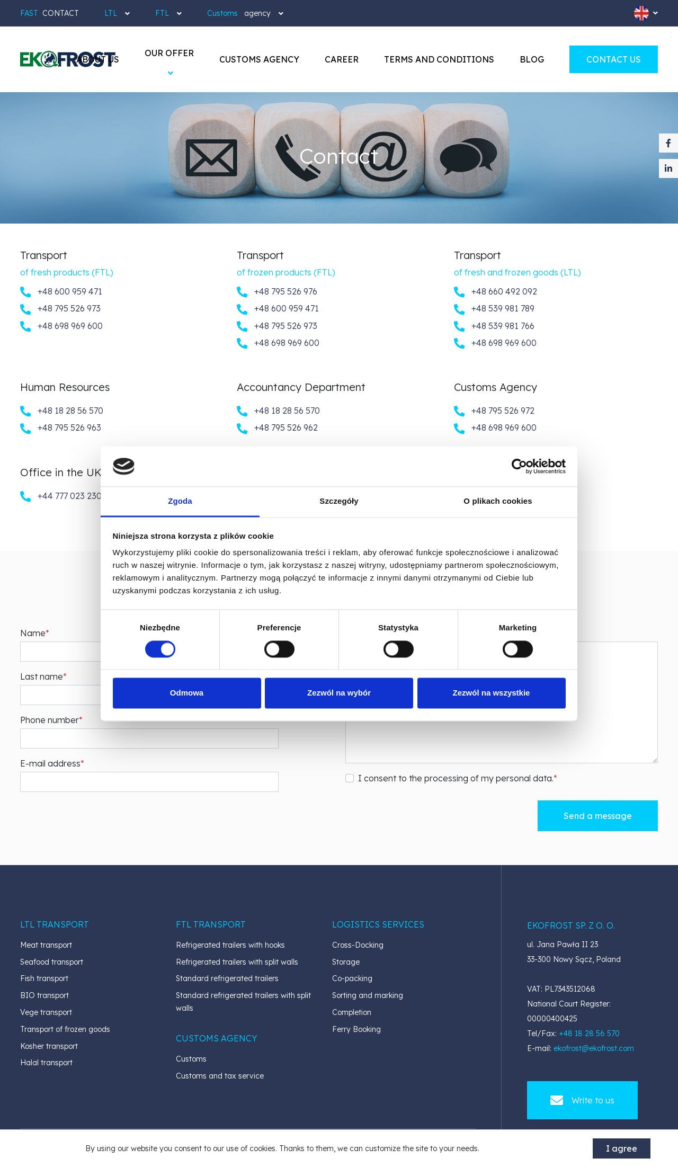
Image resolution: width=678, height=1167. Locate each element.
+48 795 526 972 (494, 411)
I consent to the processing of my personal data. (456, 778)
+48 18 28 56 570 (61, 411)
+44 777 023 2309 (63, 496)
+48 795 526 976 (277, 292)
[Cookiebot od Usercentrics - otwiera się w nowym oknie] (519, 466)
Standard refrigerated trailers (227, 978)
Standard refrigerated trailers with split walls (243, 1002)
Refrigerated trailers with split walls (237, 962)
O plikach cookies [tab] (497, 501)
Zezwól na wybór (339, 693)
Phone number (49, 720)
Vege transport (46, 1012)
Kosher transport (49, 1046)
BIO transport (44, 995)
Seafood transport (51, 962)
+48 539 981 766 (494, 326)
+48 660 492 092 (495, 292)
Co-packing (352, 978)
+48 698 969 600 (61, 326)
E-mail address (50, 763)
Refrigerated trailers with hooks (230, 945)
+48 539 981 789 (494, 309)
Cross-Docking (357, 945)
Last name (41, 676)
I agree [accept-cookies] (621, 1148)
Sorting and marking (367, 995)
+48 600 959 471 (61, 292)
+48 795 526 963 (60, 428)
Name (33, 633)
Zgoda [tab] (180, 501)
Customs (191, 1059)
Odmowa (186, 693)
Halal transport (46, 1062)
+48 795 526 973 (60, 309)
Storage (346, 962)
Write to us (582, 1100)
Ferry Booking (356, 1029)
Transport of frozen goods (65, 1029)
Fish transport (44, 978)
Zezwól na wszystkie (491, 693)
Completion (351, 1012)
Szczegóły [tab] (338, 501)
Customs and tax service (220, 1076)
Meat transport (46, 945)
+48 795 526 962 (277, 428)
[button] (169, 53)
